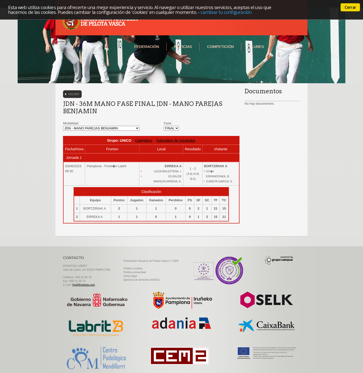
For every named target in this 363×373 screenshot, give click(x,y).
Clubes (256, 46)
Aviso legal (130, 275)
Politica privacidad (135, 272)
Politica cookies (133, 268)
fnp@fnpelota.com (83, 284)
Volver (73, 94)
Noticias (183, 46)
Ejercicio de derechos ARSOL (142, 279)
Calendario (143, 140)
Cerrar (350, 7)
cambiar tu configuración (226, 12)
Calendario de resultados (175, 140)
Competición (220, 46)
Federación (146, 46)
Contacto (289, 46)
